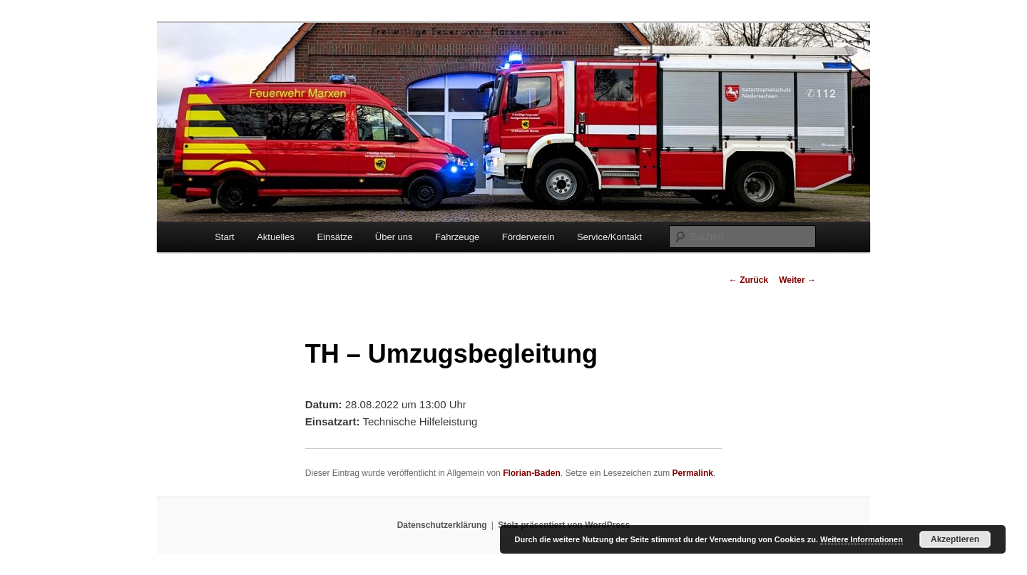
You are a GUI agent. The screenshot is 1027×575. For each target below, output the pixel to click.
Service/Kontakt (609, 237)
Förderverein (528, 237)
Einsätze (334, 237)
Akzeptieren (955, 539)
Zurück (748, 280)
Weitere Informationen (861, 539)
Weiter (797, 280)
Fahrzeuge (457, 237)
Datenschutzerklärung (442, 525)
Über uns (394, 237)
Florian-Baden (532, 473)
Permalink (693, 473)
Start (224, 237)
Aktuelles (276, 237)
